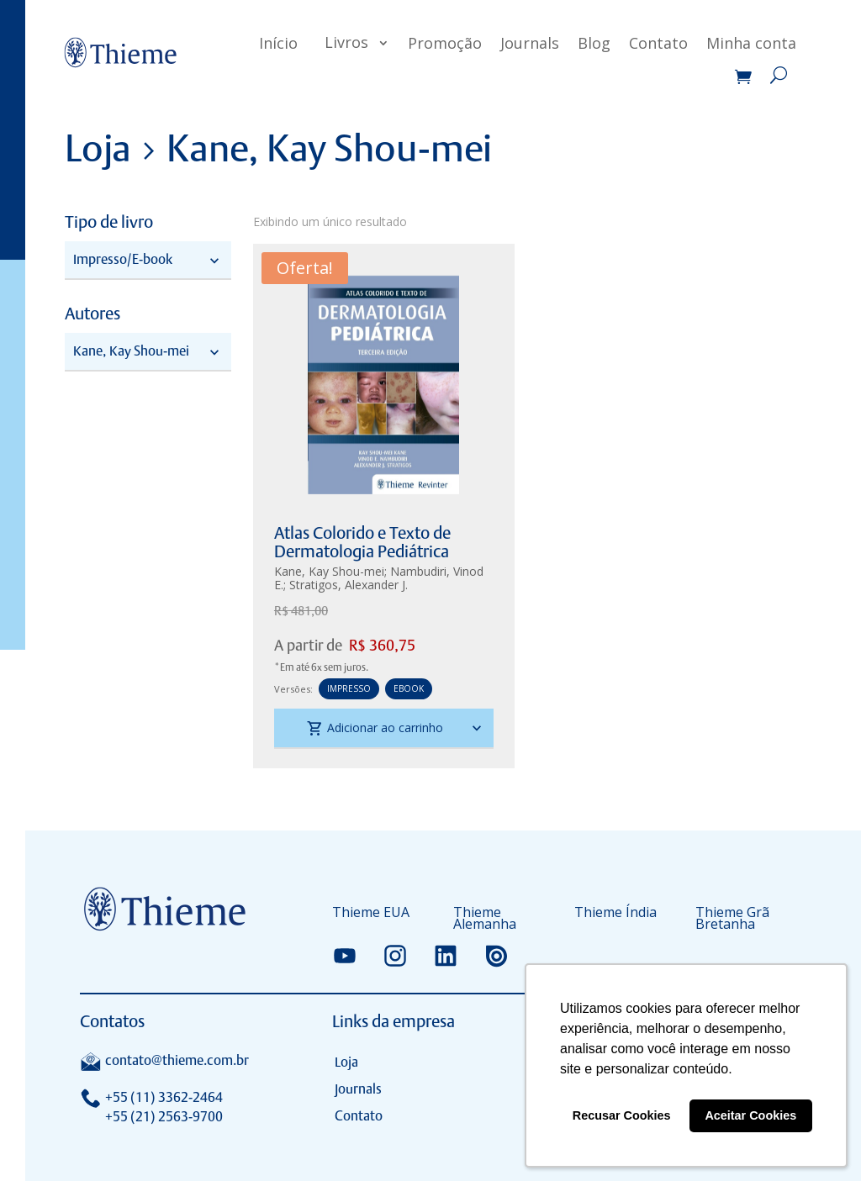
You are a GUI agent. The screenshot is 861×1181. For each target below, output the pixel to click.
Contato (658, 43)
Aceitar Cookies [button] (750, 1115)
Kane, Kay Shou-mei (329, 571)
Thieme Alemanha (484, 919)
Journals (529, 43)
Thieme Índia (615, 913)
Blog (594, 43)
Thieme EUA (370, 913)
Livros (346, 42)
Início (278, 43)
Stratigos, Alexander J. (348, 585)
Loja (346, 1062)
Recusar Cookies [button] (622, 1115)
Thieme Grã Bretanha (732, 919)
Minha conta (751, 43)
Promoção (445, 43)
